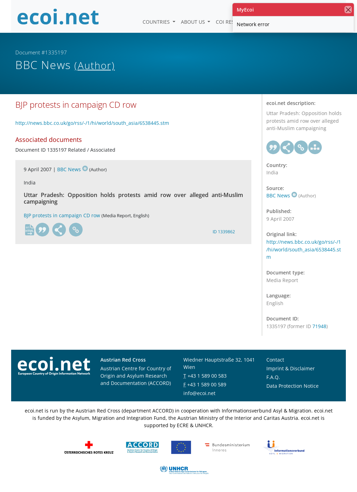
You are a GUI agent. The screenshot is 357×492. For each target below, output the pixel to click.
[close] (348, 9)
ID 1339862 (224, 232)
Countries (157, 21)
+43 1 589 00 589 (206, 384)
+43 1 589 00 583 (207, 375)
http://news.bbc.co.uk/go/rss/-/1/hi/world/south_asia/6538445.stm (92, 123)
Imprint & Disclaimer (290, 368)
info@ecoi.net (199, 393)
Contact (275, 359)
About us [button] (193, 21)
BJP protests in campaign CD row (62, 215)
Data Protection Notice (292, 386)
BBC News (72, 169)
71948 (319, 326)
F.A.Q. (273, 377)
